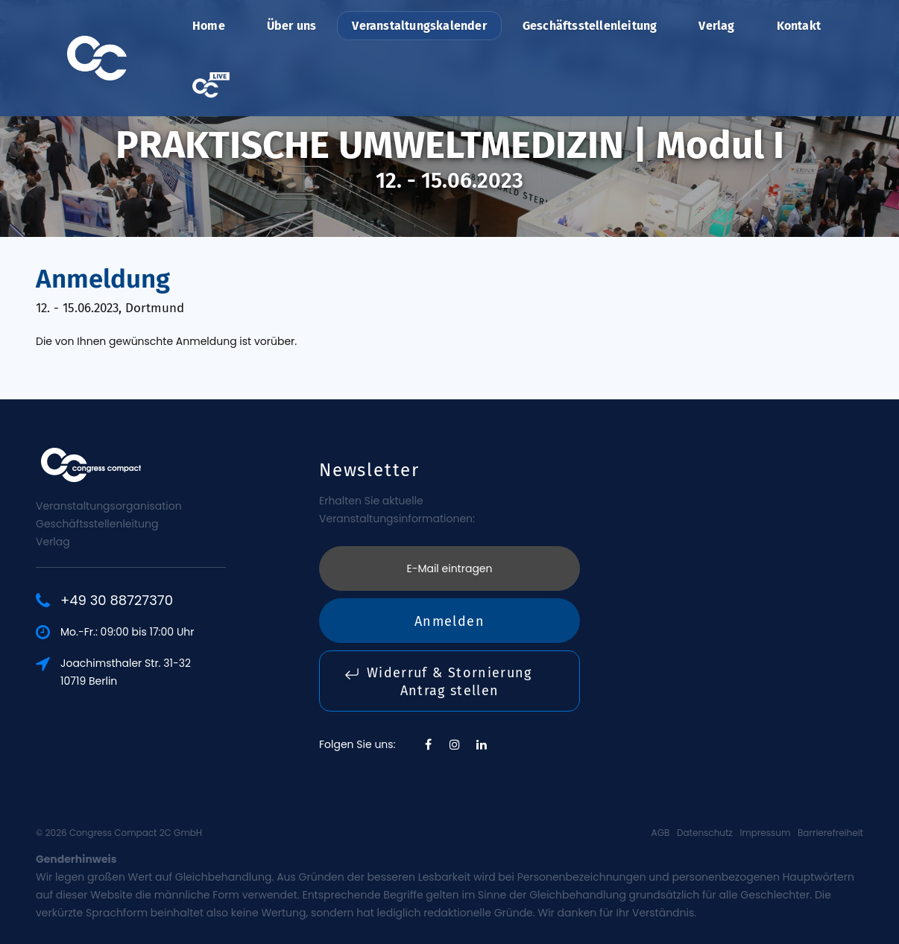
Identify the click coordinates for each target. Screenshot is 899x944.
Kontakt (799, 26)
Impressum (764, 832)
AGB (661, 832)
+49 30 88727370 (116, 600)
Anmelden (449, 621)
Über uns (292, 26)
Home (208, 26)
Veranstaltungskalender (419, 26)
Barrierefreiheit (830, 832)
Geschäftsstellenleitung (590, 26)
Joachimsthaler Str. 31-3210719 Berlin (125, 672)
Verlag (716, 26)
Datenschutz (705, 832)
